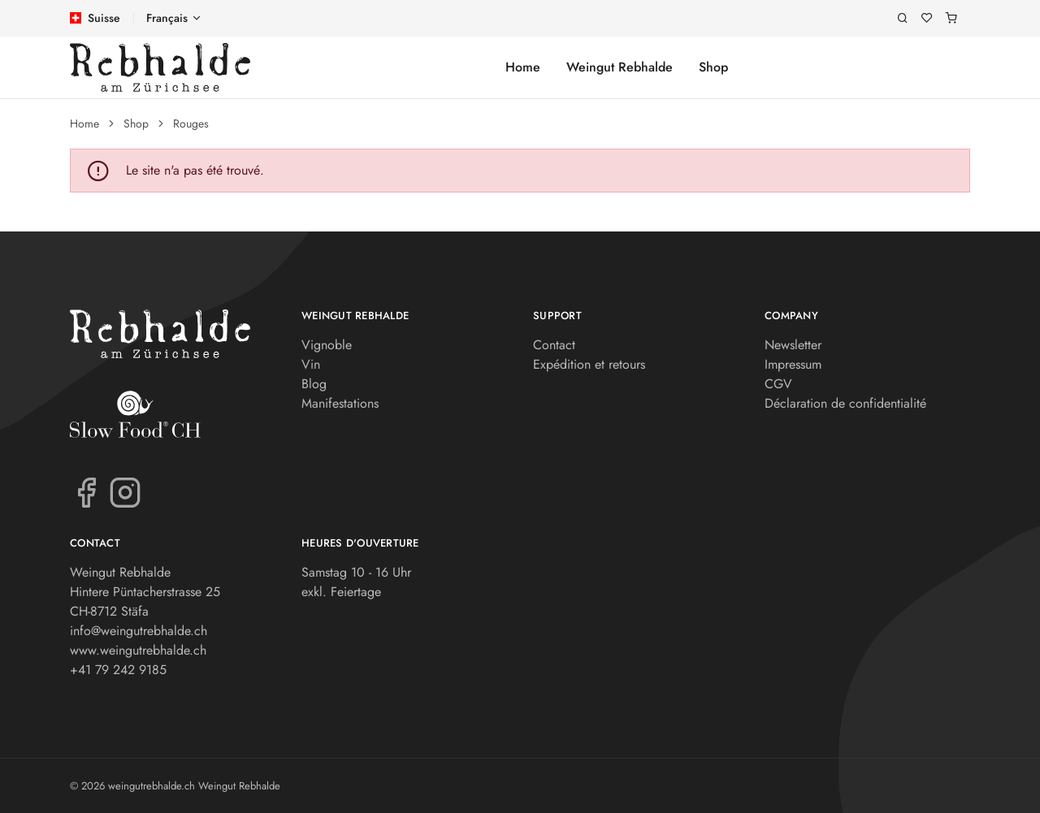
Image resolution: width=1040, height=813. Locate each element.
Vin (310, 364)
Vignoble (326, 344)
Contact (554, 344)
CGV (778, 383)
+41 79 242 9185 (118, 669)
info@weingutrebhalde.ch (138, 630)
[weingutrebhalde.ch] (160, 67)
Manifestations (340, 403)
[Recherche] (902, 18)
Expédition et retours (589, 364)
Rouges (191, 123)
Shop (713, 67)
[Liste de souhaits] (927, 18)
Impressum (793, 364)
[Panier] (951, 18)
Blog (314, 383)
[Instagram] (125, 491)
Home (522, 67)
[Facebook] (86, 491)
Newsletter (793, 344)
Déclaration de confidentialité (845, 403)
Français (167, 18)
